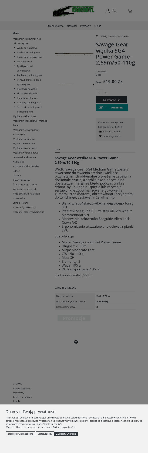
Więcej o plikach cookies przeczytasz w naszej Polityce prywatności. (40, 427)
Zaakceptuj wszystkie (66, 434)
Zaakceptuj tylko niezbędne (20, 434)
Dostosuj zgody (45, 434)
